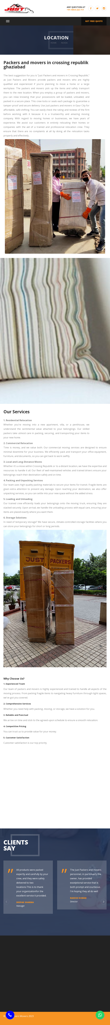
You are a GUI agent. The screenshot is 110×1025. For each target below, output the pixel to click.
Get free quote (94, 21)
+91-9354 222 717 (75, 9)
